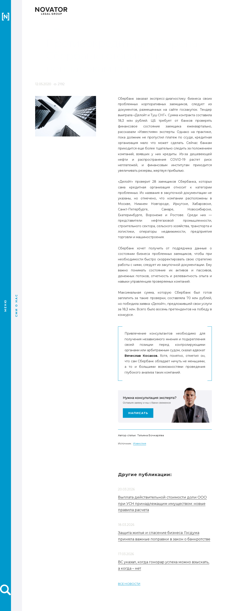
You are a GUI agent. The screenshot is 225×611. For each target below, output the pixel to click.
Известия (139, 495)
